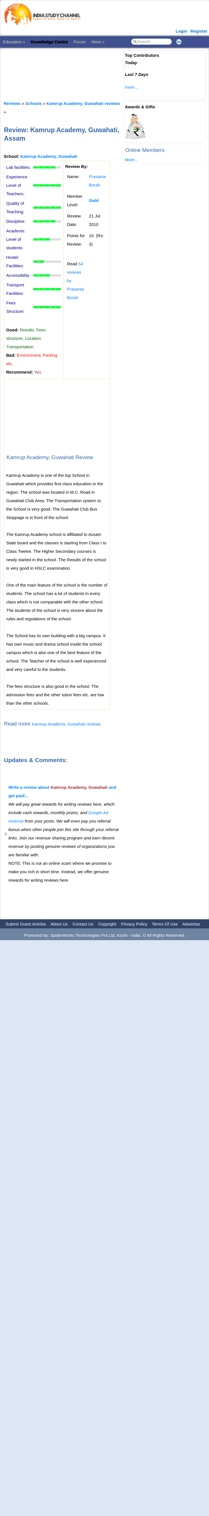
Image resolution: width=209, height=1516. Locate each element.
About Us (59, 924)
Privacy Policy (134, 924)
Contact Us (82, 924)
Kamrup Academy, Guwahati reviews (83, 103)
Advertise (191, 924)
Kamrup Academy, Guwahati (48, 156)
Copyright (107, 924)
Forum (80, 41)
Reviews (12, 103)
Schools (33, 103)
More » (98, 41)
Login (181, 31)
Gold (93, 200)
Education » (14, 41)
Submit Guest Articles (26, 924)
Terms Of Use (165, 924)
